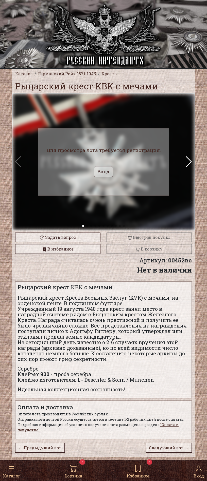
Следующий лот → (168, 447)
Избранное (138, 470)
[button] (188, 161)
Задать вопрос (58, 237)
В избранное (58, 249)
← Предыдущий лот (40, 447)
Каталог (11, 470)
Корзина (73, 470)
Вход (199, 470)
